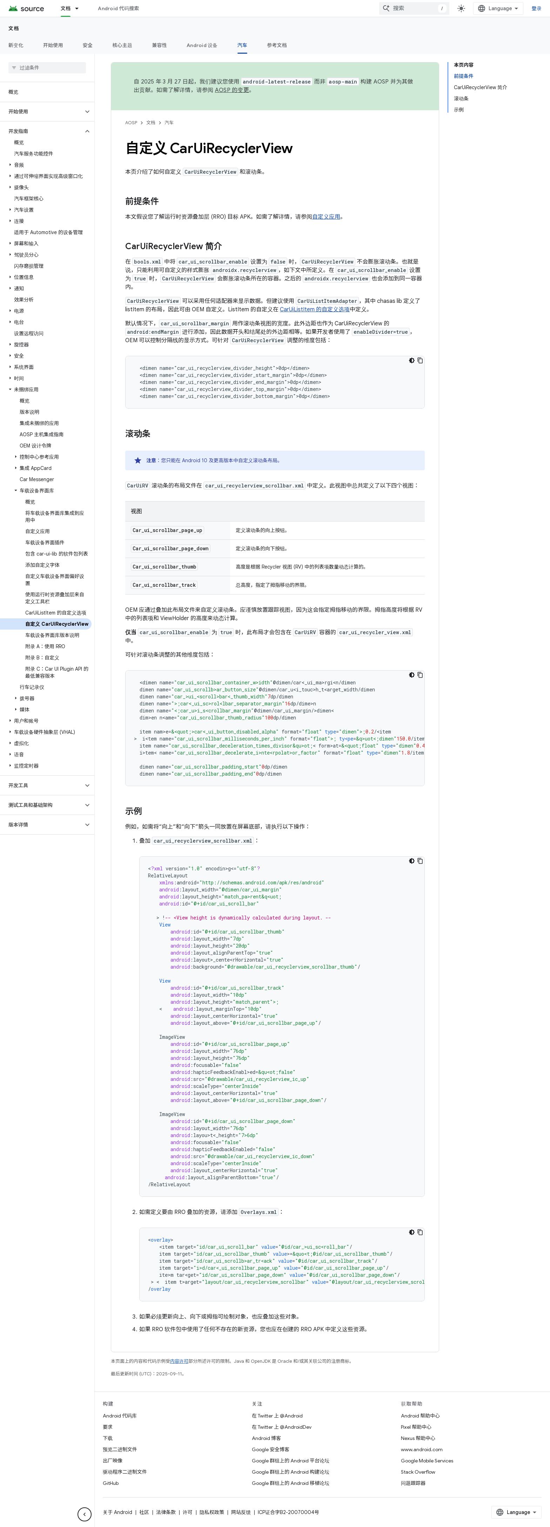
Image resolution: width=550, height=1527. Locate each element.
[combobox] (414, 8)
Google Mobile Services (427, 1461)
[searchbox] (47, 67)
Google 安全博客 (270, 1449)
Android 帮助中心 (420, 1416)
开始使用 (53, 45)
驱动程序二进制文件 (125, 1472)
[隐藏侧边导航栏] (85, 1514)
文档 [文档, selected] (66, 8)
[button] (41, 111)
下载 (108, 1438)
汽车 (169, 123)
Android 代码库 (120, 1416)
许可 (188, 1512)
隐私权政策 (212, 1512)
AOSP (131, 123)
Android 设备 (202, 45)
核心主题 (122, 45)
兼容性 (159, 45)
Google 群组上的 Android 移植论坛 (290, 1483)
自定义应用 (326, 216)
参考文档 (277, 45)
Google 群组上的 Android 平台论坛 (290, 1461)
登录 (537, 8)
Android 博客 (266, 1438)
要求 (108, 1427)
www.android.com (422, 1449)
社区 (144, 1512)
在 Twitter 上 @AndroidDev (281, 1427)
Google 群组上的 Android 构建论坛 (290, 1472)
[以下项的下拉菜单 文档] (80, 8)
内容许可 (179, 1361)
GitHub (111, 1483)
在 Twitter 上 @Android (277, 1416)
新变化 (16, 45)
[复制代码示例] (420, 360)
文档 (13, 28)
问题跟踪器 (413, 1483)
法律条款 (166, 1512)
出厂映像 (112, 1461)
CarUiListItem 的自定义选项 (315, 309)
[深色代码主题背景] (412, 360)
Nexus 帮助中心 (418, 1438)
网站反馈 (241, 1512)
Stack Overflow (418, 1472)
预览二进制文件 (120, 1449)
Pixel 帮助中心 (416, 1427)
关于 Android (117, 1512)
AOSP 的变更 (232, 90)
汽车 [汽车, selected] (242, 45)
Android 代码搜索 (118, 8)
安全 (88, 45)
